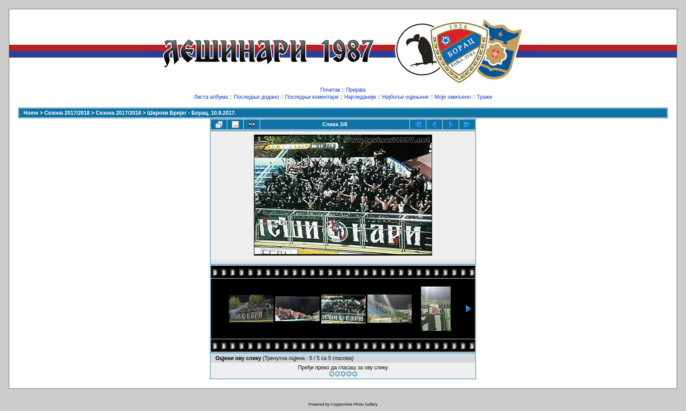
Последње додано (256, 97)
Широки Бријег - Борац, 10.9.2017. (191, 113)
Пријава (356, 90)
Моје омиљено (453, 97)
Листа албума (211, 97)
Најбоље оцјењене (405, 97)
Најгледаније (360, 97)
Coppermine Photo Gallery (354, 404)
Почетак (330, 90)
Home (30, 113)
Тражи (484, 97)
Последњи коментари (312, 97)
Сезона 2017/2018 (67, 113)
